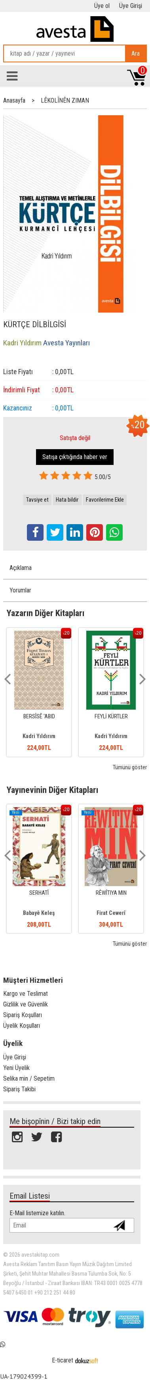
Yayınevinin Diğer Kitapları (52, 789)
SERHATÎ (39, 893)
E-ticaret (62, 1360)
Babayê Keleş (39, 913)
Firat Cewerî (111, 913)
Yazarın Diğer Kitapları (45, 613)
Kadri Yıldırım (39, 736)
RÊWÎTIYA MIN (111, 893)
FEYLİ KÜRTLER (111, 716)
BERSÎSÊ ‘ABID (39, 716)
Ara (135, 53)
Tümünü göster (130, 767)
